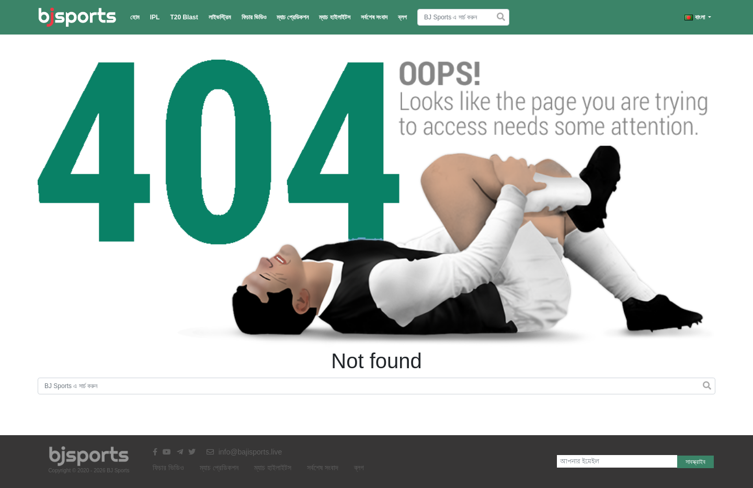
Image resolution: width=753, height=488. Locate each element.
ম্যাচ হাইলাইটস (334, 17)
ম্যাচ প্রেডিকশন (293, 17)
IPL (155, 17)
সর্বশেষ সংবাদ (374, 17)
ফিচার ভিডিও (254, 17)
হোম (135, 17)
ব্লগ (402, 17)
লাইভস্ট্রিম (220, 17)
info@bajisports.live (244, 452)
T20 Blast (184, 17)
